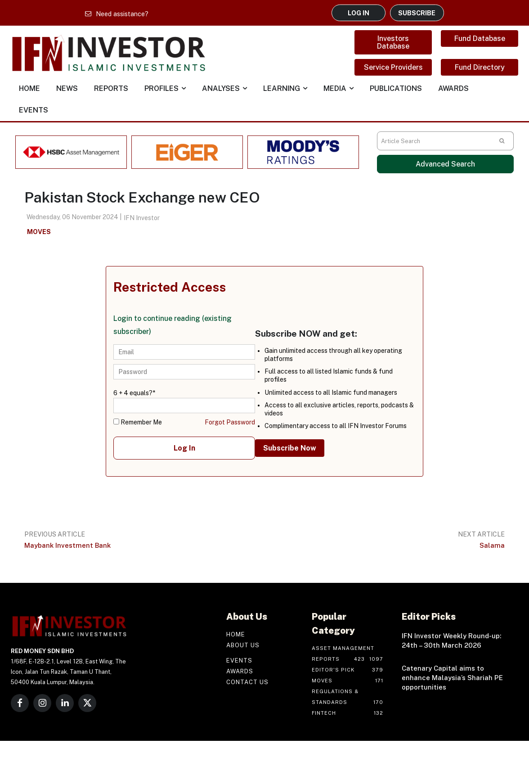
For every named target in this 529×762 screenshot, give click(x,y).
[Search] (502, 140)
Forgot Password (230, 422)
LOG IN (358, 13)
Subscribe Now (289, 448)
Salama (492, 545)
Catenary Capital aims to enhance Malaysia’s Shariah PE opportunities (452, 677)
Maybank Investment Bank (67, 545)
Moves (39, 232)
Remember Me (137, 422)
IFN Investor (142, 217)
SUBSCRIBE (416, 13)
